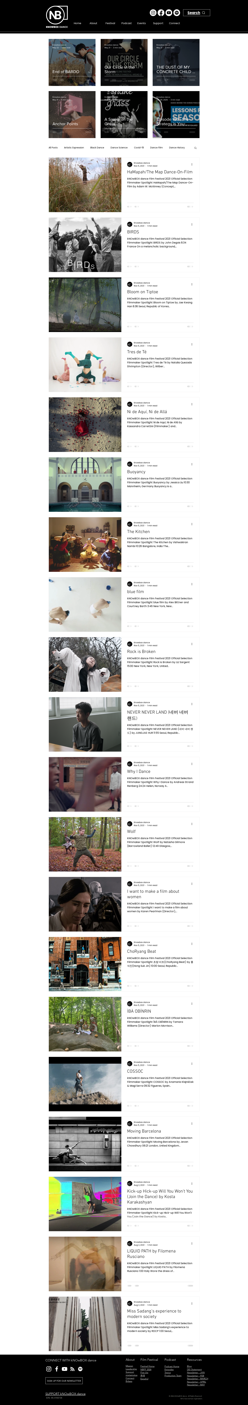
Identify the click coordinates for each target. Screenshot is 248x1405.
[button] (195, 148)
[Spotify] (176, 12)
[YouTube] (64, 1369)
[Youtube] (168, 12)
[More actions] (193, 164)
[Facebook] (161, 12)
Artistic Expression (74, 147)
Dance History (177, 147)
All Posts (53, 147)
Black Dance (97, 147)
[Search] (199, 16)
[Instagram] (153, 12)
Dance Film (156, 147)
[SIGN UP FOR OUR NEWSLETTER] (64, 1380)
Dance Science (119, 147)
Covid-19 (139, 147)
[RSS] (72, 1369)
